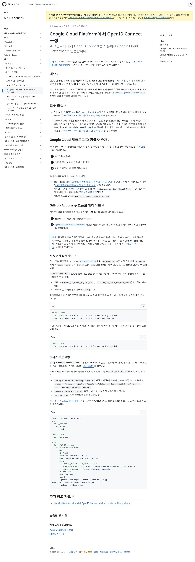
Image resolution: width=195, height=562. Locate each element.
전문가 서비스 (116, 552)
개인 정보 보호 (85, 552)
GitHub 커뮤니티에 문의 (61, 530)
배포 (68, 26)
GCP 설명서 (84, 192)
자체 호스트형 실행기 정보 (118, 503)
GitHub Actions (14, 18)
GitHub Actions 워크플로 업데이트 (77, 205)
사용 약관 (73, 552)
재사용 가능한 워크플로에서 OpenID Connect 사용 (78, 503)
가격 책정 (104, 552)
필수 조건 (58, 105)
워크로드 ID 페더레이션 (70, 400)
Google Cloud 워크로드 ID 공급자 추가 (80, 139)
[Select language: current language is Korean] (190, 4)
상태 (96, 552)
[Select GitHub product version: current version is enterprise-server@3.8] (43, 4)
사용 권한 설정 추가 (63, 256)
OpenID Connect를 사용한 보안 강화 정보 (82, 115)
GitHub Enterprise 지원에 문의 (157, 17)
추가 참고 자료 (62, 496)
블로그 (127, 552)
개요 (54, 73)
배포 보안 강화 (78, 26)
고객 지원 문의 (57, 534)
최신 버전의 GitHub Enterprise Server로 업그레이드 (90, 17)
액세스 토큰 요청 (61, 357)
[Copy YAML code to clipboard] (143, 306)
